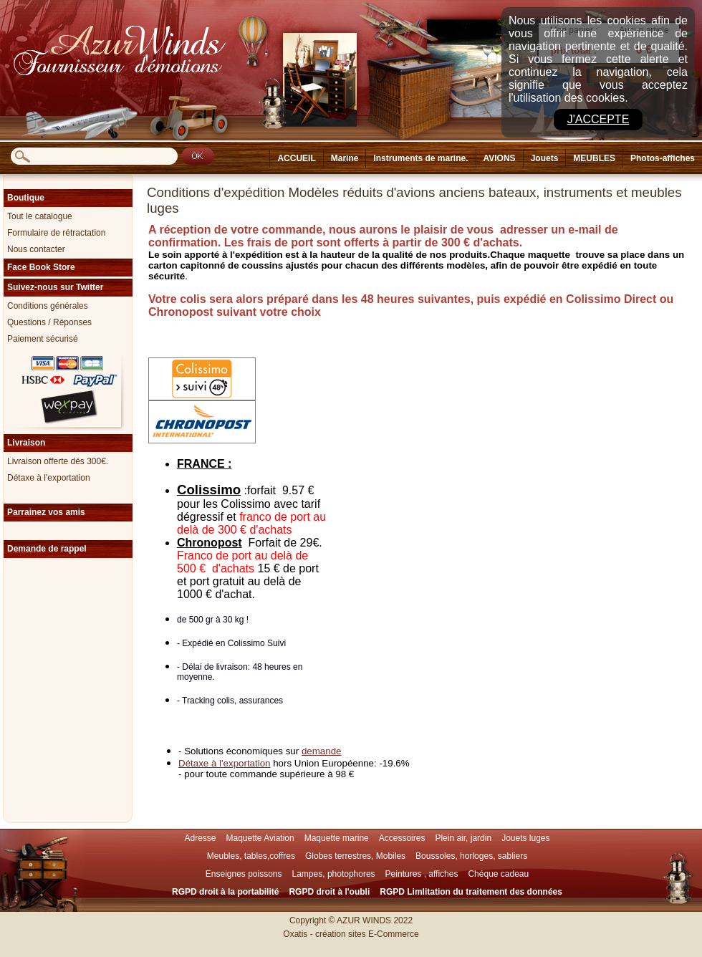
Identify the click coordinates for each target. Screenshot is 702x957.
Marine (345, 158)
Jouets (545, 158)
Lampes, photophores (333, 874)
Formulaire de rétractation (56, 233)
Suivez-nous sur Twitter (55, 287)
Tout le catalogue (39, 216)
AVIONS (500, 158)
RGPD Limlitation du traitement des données (471, 892)
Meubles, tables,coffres (251, 856)
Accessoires (402, 838)
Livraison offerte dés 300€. (57, 461)
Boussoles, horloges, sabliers (471, 856)
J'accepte (598, 119)
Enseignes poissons (244, 874)
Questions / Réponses (49, 322)
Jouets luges (525, 838)
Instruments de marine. (420, 158)
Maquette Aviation (260, 838)
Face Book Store (41, 267)
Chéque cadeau (498, 874)
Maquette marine (336, 838)
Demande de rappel (47, 549)
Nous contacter (36, 249)
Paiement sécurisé (42, 339)
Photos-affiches (662, 158)
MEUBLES (594, 158)
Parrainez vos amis (46, 512)
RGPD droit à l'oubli (329, 892)
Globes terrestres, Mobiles (355, 856)
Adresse (200, 838)
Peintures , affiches (421, 874)
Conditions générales (47, 306)
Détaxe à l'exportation (48, 478)
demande (322, 751)
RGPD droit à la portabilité (225, 892)
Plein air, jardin (463, 838)
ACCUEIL (296, 158)
